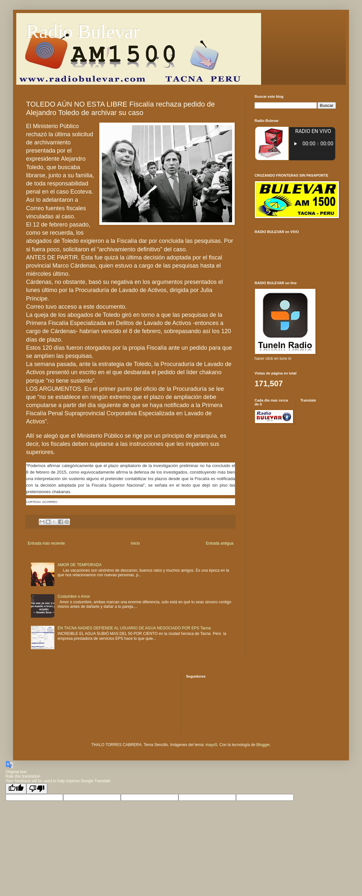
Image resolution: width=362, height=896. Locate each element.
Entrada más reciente (46, 543)
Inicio (135, 543)
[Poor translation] (36, 788)
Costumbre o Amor (74, 596)
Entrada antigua (219, 543)
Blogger (263, 744)
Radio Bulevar (82, 31)
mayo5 (211, 744)
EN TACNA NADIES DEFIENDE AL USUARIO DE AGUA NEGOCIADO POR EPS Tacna (134, 628)
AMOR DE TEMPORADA (80, 565)
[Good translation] (16, 788)
